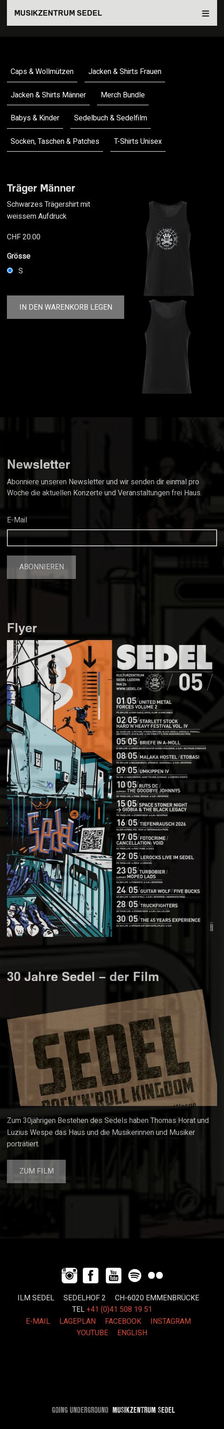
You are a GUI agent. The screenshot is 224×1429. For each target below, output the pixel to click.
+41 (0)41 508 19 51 (119, 1309)
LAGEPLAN (77, 1321)
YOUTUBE (92, 1332)
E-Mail (17, 520)
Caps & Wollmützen (42, 71)
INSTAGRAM (170, 1321)
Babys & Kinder (35, 118)
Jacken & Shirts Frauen (124, 71)
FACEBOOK (123, 1321)
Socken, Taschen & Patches (55, 141)
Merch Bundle (123, 95)
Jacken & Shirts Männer (48, 95)
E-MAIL (38, 1321)
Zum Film (36, 1171)
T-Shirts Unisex (138, 141)
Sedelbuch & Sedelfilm (110, 118)
